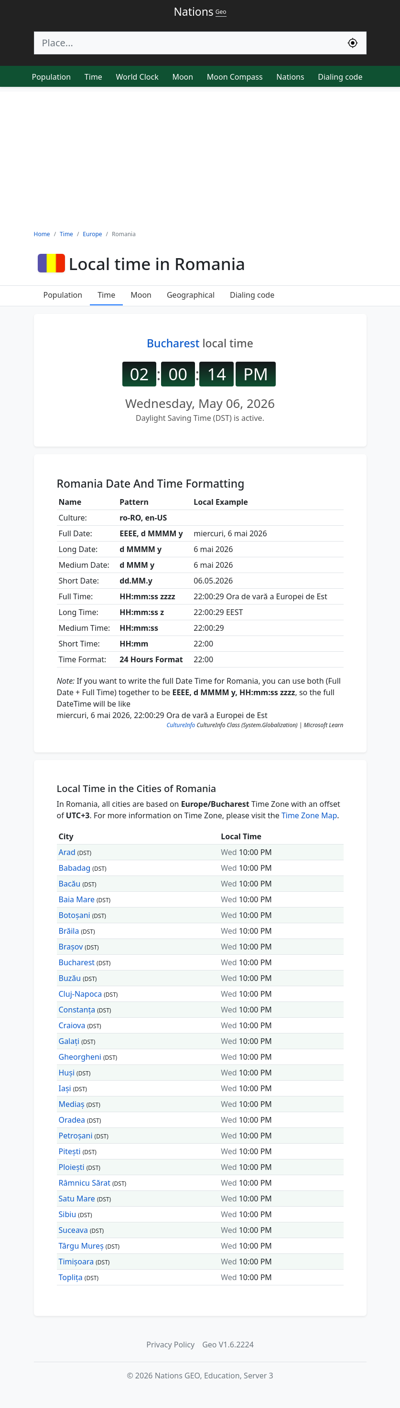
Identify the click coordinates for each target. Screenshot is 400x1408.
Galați (69, 1041)
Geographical (191, 295)
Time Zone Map (309, 815)
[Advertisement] (200, 158)
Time (93, 77)
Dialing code (340, 77)
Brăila (69, 931)
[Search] (187, 42)
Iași (65, 1088)
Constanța (77, 1009)
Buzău (70, 978)
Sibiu (67, 1214)
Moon (182, 77)
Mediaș (72, 1104)
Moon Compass (235, 77)
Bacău (70, 883)
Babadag (75, 868)
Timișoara (76, 1261)
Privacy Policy (170, 1344)
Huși (67, 1072)
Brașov (71, 946)
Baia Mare (77, 899)
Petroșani (76, 1135)
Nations (290, 77)
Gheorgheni (80, 1057)
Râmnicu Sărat (84, 1183)
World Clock (137, 77)
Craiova (72, 1025)
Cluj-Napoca (80, 994)
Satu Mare (77, 1198)
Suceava (73, 1230)
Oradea (72, 1120)
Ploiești (72, 1167)
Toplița (71, 1277)
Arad (67, 852)
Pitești (70, 1151)
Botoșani (74, 915)
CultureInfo (180, 725)
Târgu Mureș (81, 1246)
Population (51, 77)
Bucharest (173, 343)
